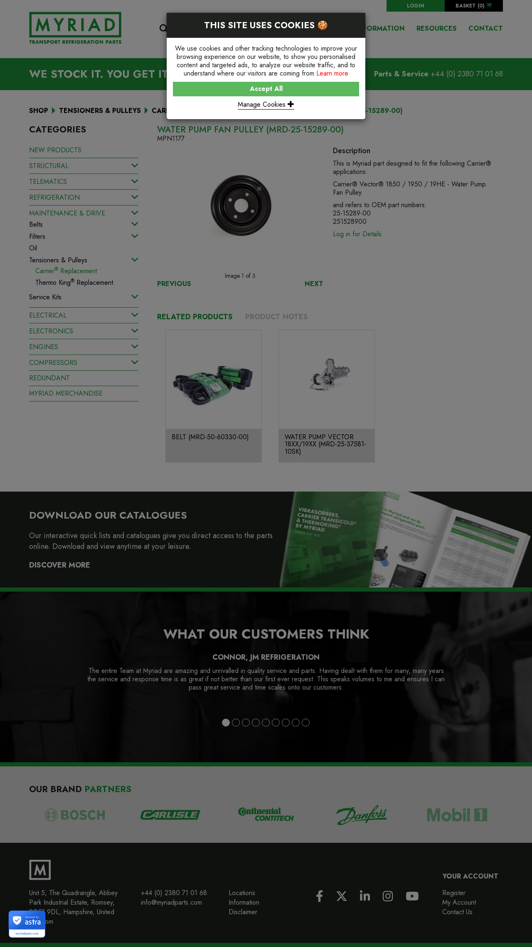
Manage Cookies (266, 104)
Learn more (332, 73)
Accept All (266, 88)
